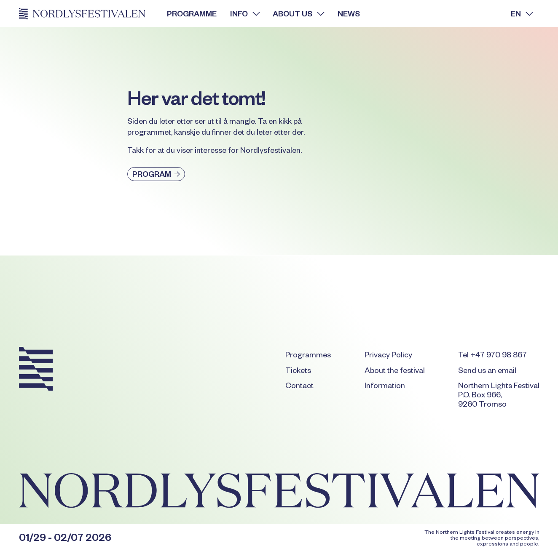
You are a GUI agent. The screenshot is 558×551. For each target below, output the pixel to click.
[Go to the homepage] (36, 370)
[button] (244, 13)
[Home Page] (86, 13)
